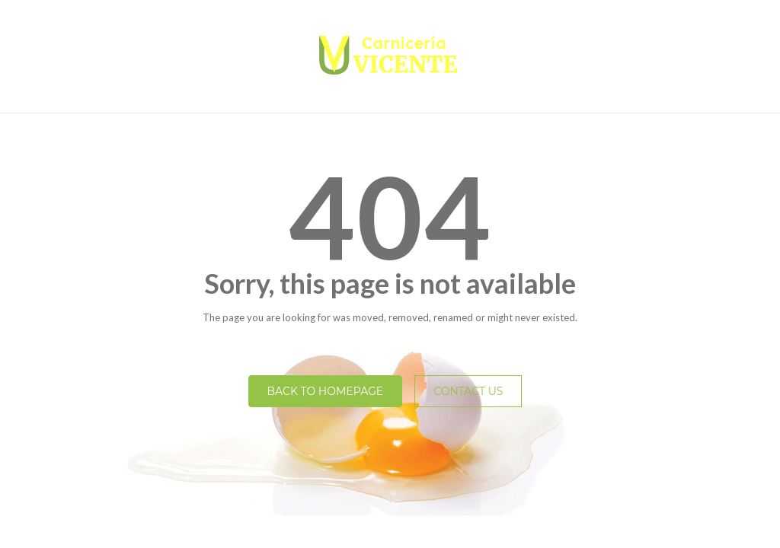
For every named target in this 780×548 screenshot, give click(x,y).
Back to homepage (325, 391)
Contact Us (468, 391)
